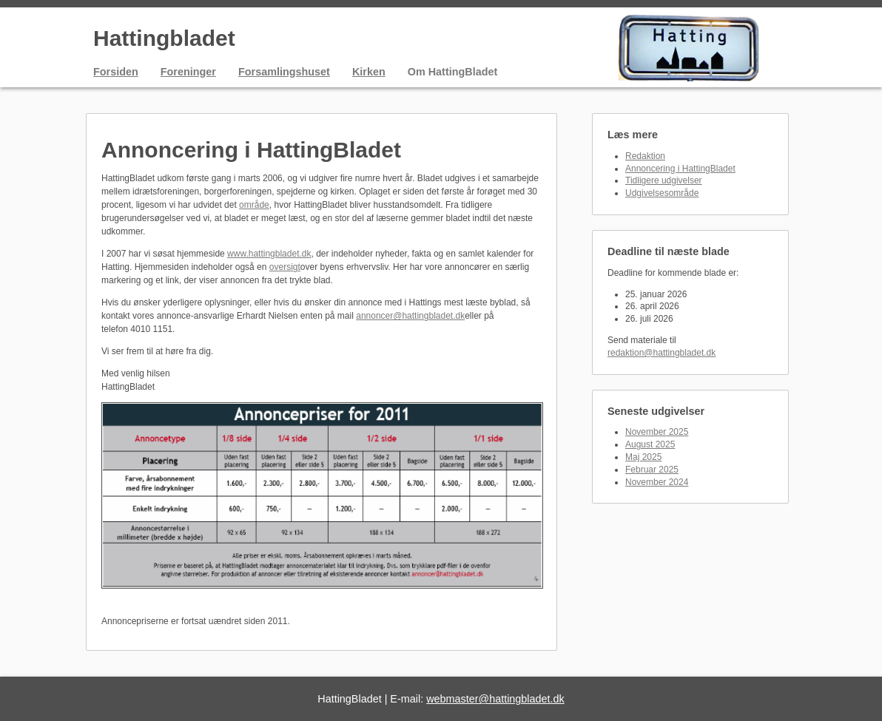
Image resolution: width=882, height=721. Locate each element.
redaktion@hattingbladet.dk (661, 353)
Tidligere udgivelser (663, 180)
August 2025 (650, 444)
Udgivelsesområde (661, 193)
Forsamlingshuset (284, 72)
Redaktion (645, 156)
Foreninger (188, 72)
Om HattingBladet (453, 72)
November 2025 (656, 432)
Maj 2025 (643, 457)
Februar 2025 (652, 469)
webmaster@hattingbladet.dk (495, 699)
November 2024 (656, 482)
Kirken (369, 72)
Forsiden (115, 72)
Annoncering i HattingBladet (680, 168)
